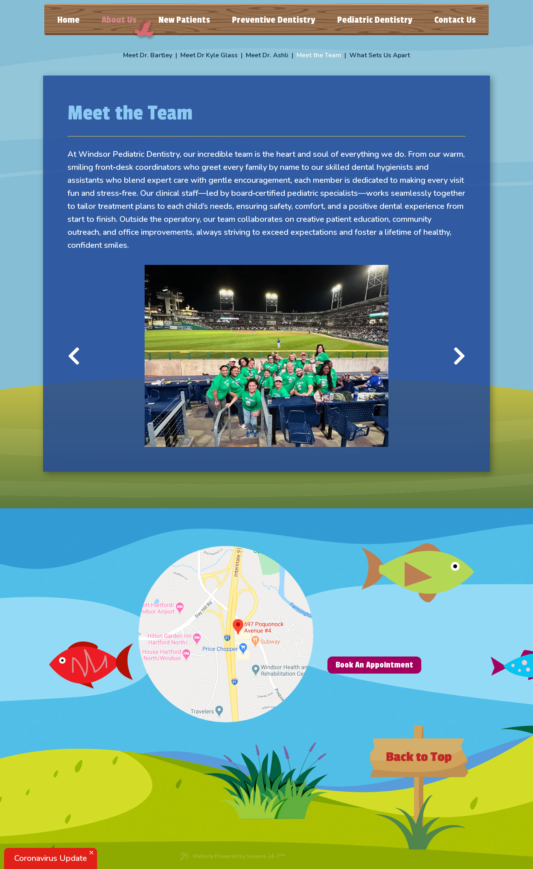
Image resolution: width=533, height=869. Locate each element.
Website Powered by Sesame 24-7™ (232, 856)
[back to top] (419, 787)
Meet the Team (319, 55)
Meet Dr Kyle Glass (209, 55)
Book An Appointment (374, 665)
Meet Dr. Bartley (147, 55)
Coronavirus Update (50, 858)
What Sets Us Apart (379, 55)
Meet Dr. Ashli (267, 55)
